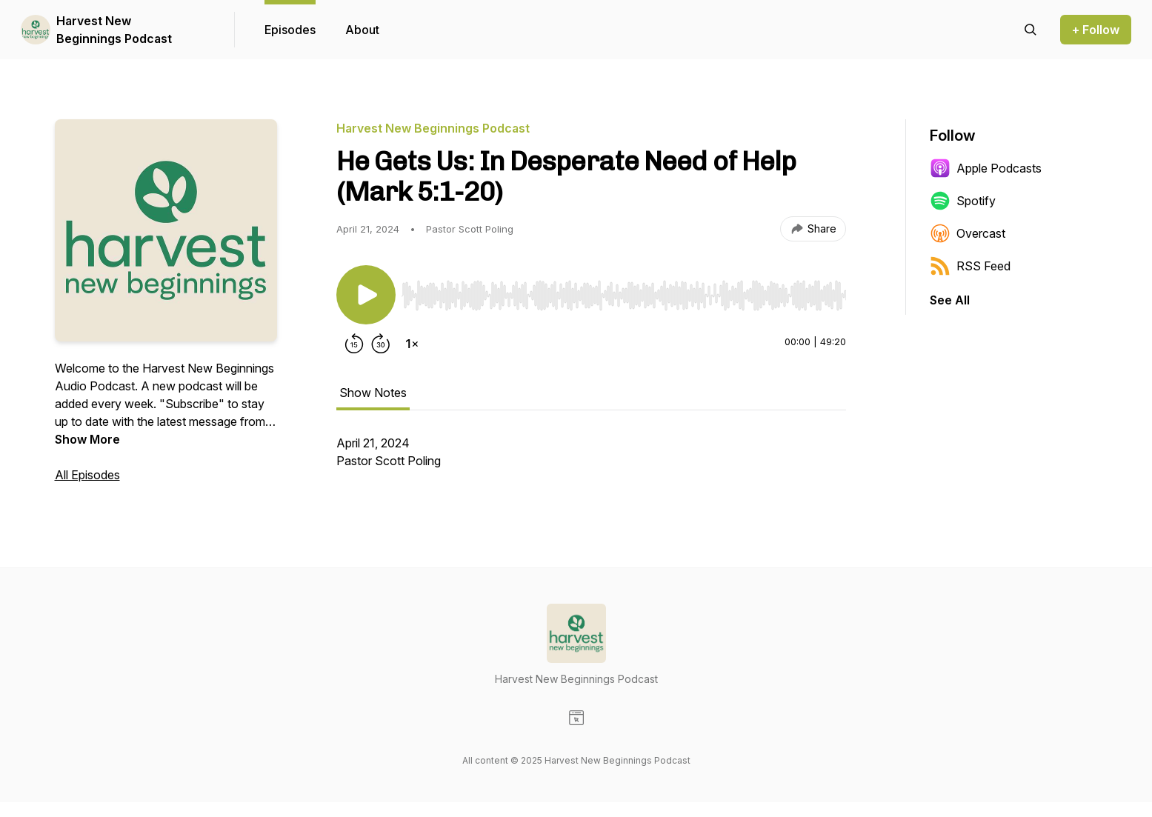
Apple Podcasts (986, 168)
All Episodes (87, 474)
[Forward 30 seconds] (380, 343)
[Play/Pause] (366, 294)
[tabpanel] (591, 459)
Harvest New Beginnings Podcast (114, 29)
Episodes (290, 29)
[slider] (624, 295)
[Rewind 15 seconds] (354, 343)
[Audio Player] (624, 291)
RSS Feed (970, 266)
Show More (87, 439)
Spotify (963, 200)
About (362, 29)
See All (950, 300)
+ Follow (1095, 29)
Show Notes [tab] (373, 392)
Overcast (967, 233)
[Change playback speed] (412, 343)
